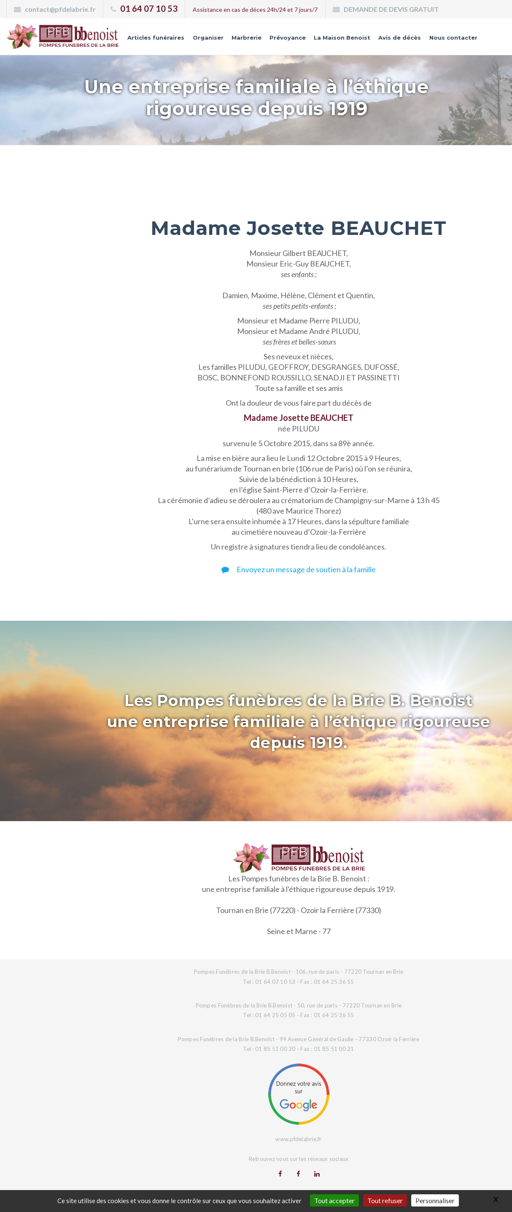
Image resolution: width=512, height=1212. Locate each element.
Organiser (196, 39)
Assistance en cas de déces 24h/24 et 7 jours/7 (255, 9)
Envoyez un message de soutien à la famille (298, 569)
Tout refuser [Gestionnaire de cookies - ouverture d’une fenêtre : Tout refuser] (385, 1200)
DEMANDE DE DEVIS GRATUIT (391, 9)
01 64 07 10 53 (149, 8)
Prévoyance (278, 39)
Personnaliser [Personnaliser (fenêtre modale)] (435, 1200)
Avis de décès (395, 39)
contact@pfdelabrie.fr (60, 9)
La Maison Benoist (335, 39)
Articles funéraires (142, 39)
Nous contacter (451, 39)
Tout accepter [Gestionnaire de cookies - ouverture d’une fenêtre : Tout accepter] (334, 1200)
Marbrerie (235, 39)
